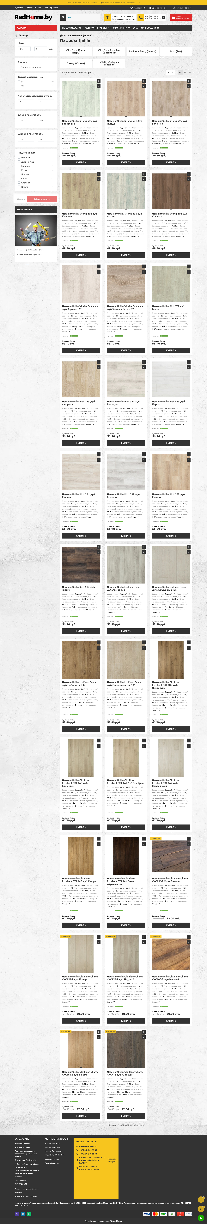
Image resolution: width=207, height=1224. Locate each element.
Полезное (21, 1184)
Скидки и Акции (71, 27)
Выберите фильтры (42, 199)
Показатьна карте (112, 1160)
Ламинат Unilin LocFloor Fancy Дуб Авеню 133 (124, 589)
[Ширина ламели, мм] (26, 139)
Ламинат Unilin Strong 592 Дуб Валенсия (169, 123)
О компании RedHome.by (25, 1160)
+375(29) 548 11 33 (153, 18)
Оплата (29, 7)
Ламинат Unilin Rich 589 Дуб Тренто (78, 589)
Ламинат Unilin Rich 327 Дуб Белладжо (123, 403)
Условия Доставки (22, 1147)
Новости (20, 250)
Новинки (18, 1192)
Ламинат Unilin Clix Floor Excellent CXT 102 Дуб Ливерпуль (166, 685)
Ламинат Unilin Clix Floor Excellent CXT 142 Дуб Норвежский (166, 783)
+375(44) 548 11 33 (153, 16)
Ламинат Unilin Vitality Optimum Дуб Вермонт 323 (80, 308)
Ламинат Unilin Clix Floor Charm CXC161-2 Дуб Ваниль (80, 1073)
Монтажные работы (57, 1139)
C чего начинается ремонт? (29, 254)
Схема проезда (51, 7)
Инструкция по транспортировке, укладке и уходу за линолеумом (27, 1170)
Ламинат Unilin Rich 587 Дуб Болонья (123, 496)
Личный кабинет (52, 1163)
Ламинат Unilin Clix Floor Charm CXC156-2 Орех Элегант (170, 880)
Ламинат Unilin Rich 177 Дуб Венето (168, 308)
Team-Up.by (116, 1221)
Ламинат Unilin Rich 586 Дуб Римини (78, 496)
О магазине (22, 1139)
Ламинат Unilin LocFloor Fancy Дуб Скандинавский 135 (124, 684)
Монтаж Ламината (52, 1147)
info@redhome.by (88, 1146)
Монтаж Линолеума (53, 1151)
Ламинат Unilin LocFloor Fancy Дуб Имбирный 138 (79, 684)
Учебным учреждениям (146, 27)
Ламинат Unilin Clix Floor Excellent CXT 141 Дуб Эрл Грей (125, 782)
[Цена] (24, 49)
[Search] (80, 17)
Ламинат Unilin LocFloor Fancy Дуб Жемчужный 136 (169, 589)
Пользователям (54, 1155)
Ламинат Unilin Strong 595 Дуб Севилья (169, 215)
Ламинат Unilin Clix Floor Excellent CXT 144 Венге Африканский (121, 881)
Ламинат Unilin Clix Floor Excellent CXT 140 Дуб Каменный (76, 783)
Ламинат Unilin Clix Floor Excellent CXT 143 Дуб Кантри (79, 880)
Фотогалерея (20, 1180)
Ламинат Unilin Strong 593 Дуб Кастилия (79, 215)
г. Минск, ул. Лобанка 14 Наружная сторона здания (92, 1160)
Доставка (19, 7)
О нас (38, 7)
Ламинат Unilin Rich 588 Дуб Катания (168, 496)
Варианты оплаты (22, 1143)
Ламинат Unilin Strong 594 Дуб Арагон (124, 215)
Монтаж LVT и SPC (53, 1143)
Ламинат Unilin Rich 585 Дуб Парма (168, 403)
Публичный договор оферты (27, 1164)
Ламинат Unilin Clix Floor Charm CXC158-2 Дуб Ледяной (125, 978)
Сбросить (21, 199)
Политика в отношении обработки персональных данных (26, 1154)
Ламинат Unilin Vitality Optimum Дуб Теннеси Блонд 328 (125, 308)
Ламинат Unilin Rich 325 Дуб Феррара (78, 403)
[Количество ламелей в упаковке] (26, 101)
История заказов (52, 1159)
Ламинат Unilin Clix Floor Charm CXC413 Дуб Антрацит (125, 1073)
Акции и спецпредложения (27, 1189)
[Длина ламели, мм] (26, 120)
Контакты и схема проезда (26, 1196)
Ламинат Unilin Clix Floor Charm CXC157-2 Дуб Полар (80, 978)
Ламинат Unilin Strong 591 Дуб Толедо (124, 123)
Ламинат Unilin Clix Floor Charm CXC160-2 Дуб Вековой (170, 978)
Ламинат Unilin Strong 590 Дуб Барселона (79, 123)
